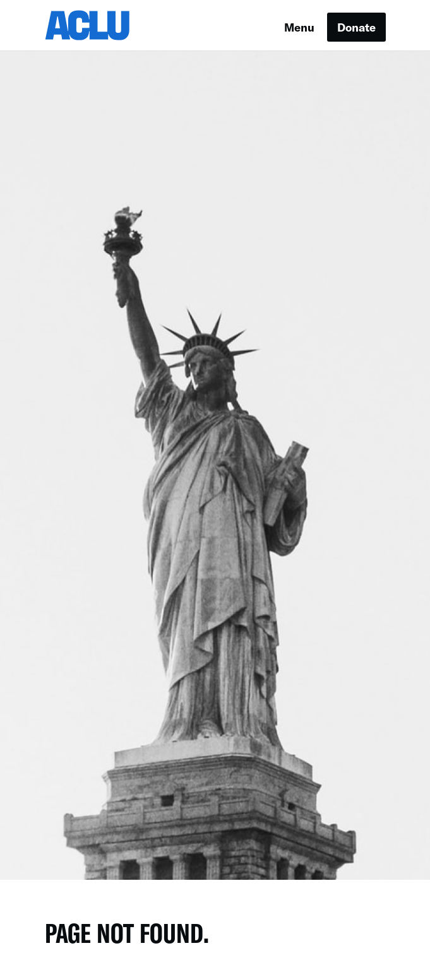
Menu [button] (299, 27)
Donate (356, 27)
